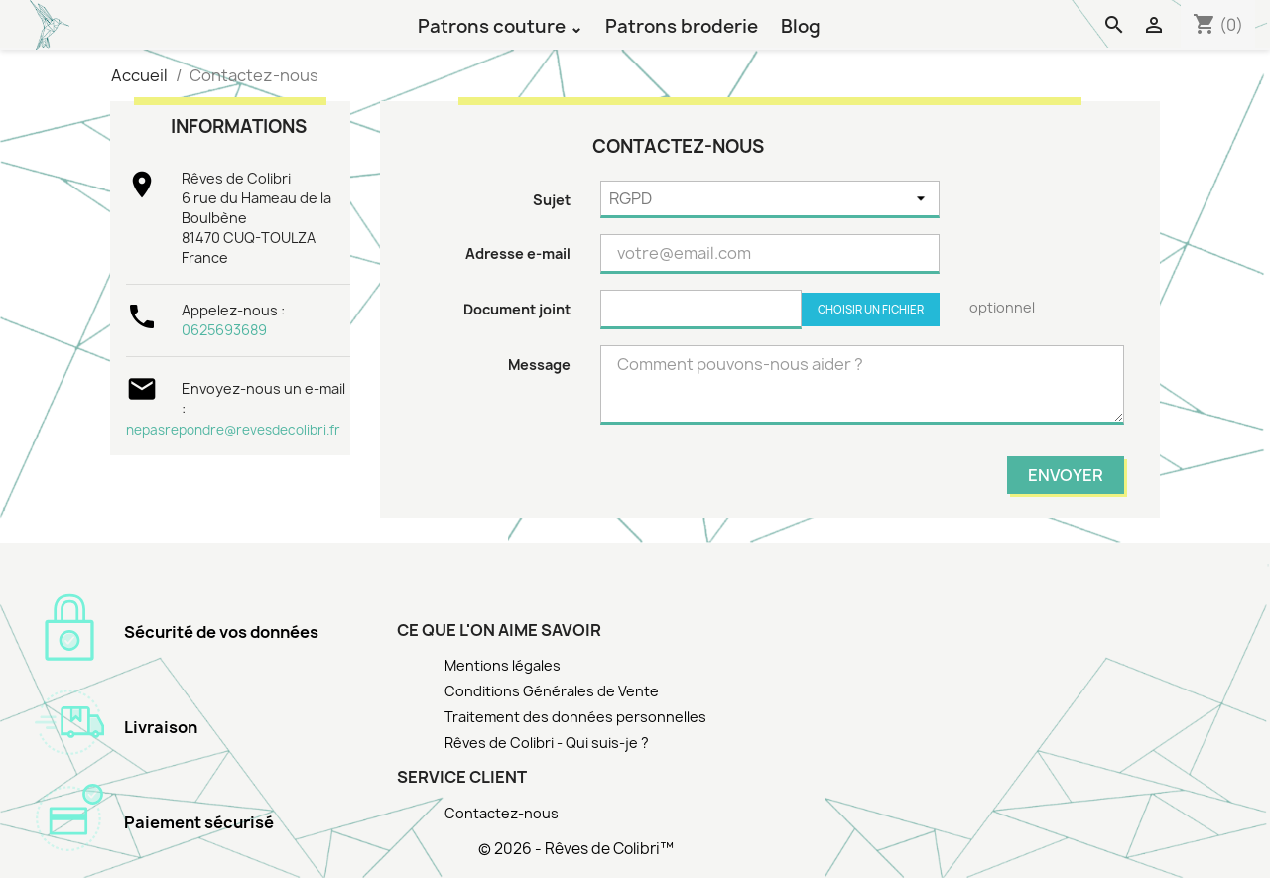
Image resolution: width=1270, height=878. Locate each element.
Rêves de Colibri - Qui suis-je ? (546, 742)
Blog (801, 25)
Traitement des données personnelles (575, 716)
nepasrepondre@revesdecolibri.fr (233, 430)
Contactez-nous (501, 813)
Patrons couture (494, 25)
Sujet (552, 199)
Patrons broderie (681, 25)
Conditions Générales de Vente (551, 691)
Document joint (517, 309)
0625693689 (224, 329)
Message (539, 364)
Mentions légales (502, 665)
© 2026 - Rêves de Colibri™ (576, 848)
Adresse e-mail (518, 253)
